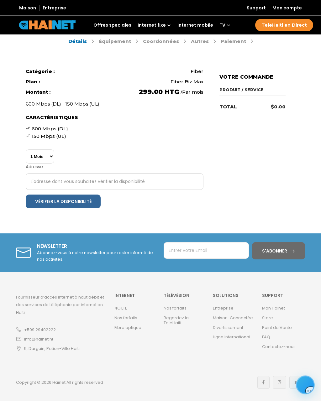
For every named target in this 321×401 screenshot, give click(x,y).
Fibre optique (127, 328)
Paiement (233, 41)
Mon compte (287, 8)
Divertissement (228, 328)
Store (267, 318)
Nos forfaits (125, 318)
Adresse (34, 167)
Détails (77, 41)
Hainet (59, 382)
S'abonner (274, 251)
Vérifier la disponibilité (63, 201)
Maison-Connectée (233, 318)
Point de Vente (277, 328)
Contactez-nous (279, 347)
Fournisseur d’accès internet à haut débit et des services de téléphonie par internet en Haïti (60, 304)
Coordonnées (161, 41)
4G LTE (120, 308)
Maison (27, 8)
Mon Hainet (273, 308)
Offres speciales (112, 25)
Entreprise (54, 8)
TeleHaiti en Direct (284, 25)
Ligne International (231, 337)
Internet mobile (195, 25)
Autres (200, 41)
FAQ (266, 337)
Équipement (115, 41)
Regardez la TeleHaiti (176, 320)
